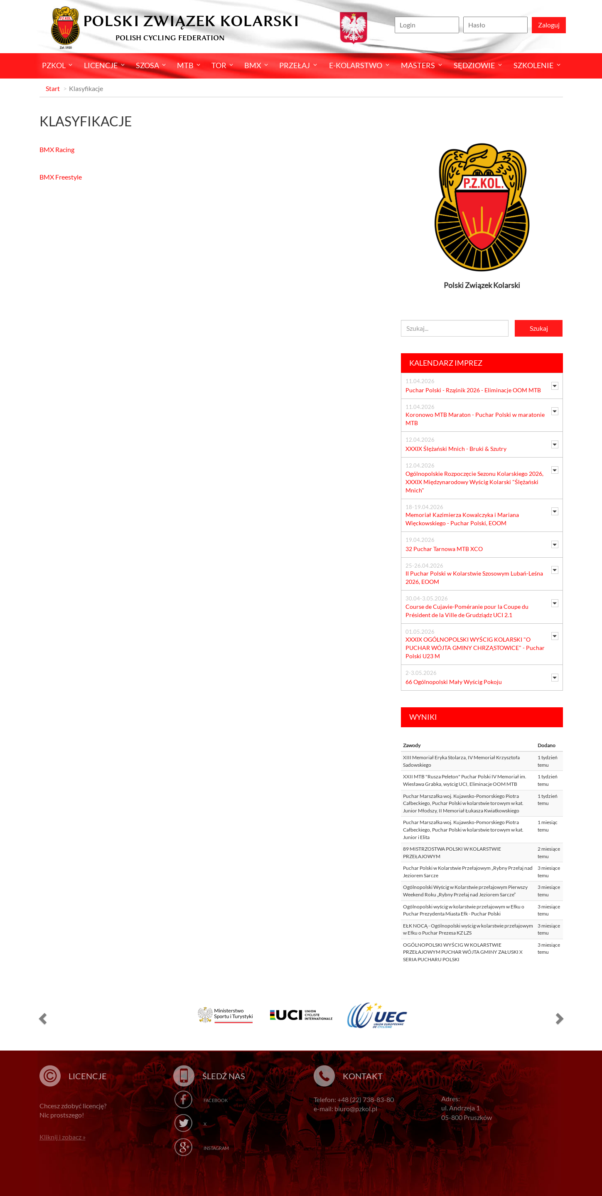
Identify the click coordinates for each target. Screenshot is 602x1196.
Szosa (147, 65)
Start (53, 88)
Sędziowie (474, 65)
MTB (185, 65)
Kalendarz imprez (445, 362)
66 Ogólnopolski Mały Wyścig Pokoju (453, 681)
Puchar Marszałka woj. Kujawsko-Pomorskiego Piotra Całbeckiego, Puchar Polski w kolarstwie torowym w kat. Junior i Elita (463, 829)
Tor (218, 65)
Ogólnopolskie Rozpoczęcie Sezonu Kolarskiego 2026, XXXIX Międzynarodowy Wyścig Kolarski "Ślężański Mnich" (474, 482)
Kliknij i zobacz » (62, 1137)
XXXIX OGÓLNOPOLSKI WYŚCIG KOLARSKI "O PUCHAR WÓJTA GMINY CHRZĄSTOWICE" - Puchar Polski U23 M (475, 648)
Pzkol (54, 65)
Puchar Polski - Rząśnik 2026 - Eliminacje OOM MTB (473, 390)
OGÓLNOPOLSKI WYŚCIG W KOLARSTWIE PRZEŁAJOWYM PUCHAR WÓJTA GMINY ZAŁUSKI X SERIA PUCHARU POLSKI (463, 952)
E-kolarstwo (355, 65)
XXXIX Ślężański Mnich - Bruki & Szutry (455, 448)
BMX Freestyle (60, 177)
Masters (418, 65)
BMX (252, 65)
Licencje (101, 65)
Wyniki (423, 716)
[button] (41, 1018)
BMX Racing (56, 149)
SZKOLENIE (533, 65)
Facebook (216, 1100)
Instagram (216, 1148)
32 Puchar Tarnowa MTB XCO (444, 548)
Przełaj (294, 65)
